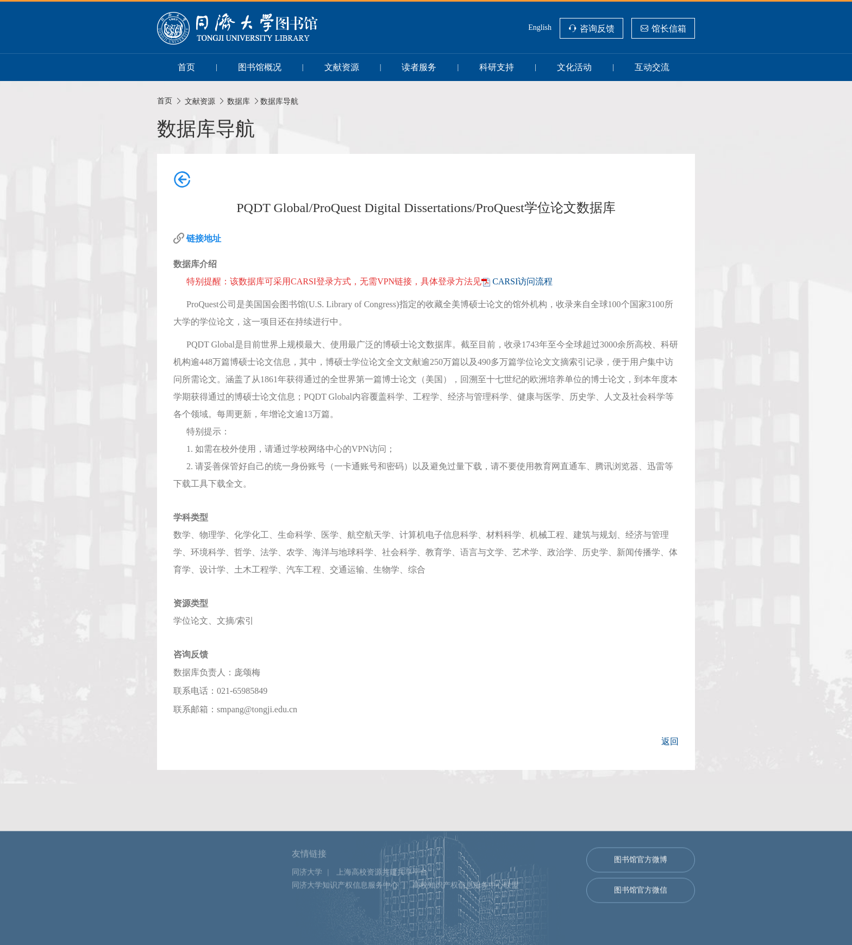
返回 (670, 741)
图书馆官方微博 (640, 914)
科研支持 (496, 67)
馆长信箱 (668, 28)
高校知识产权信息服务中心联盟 (465, 939)
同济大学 (307, 926)
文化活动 (574, 67)
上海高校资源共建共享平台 (382, 926)
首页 (186, 67)
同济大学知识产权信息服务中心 (345, 939)
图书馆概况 (259, 67)
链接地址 (203, 238)
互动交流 (652, 67)
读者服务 (419, 67)
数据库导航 (279, 101)
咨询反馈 (597, 28)
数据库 (238, 101)
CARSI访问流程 (522, 281)
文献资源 (341, 67)
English (540, 27)
